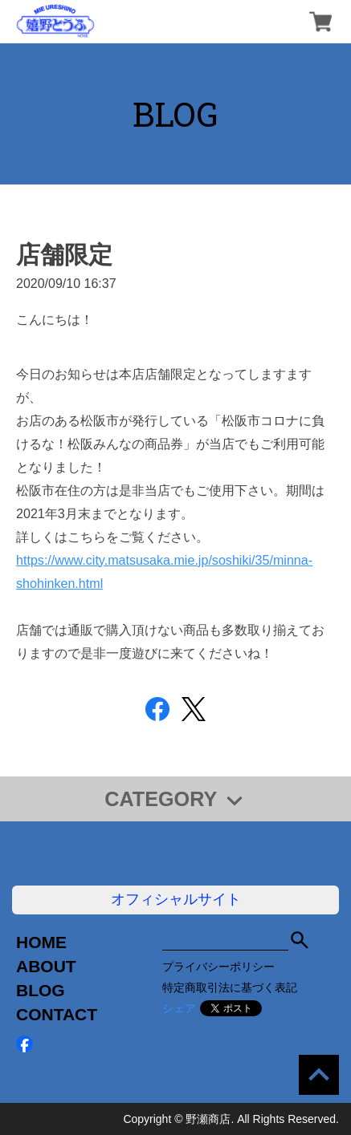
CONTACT (56, 1014)
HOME (41, 942)
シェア (179, 1008)
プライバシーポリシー (218, 966)
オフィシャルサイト (176, 899)
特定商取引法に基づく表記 (229, 987)
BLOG (40, 990)
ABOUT (46, 966)
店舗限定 (64, 254)
